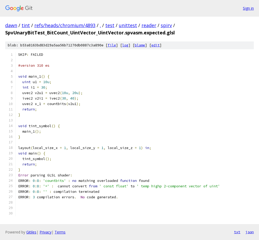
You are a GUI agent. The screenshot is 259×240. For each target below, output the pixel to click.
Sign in (248, 8)
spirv (166, 25)
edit (155, 45)
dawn (11, 25)
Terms (60, 232)
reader (148, 25)
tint (26, 25)
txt (237, 232)
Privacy (45, 232)
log (125, 45)
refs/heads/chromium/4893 (64, 25)
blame (140, 45)
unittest (128, 25)
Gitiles (31, 232)
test (109, 25)
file (112, 45)
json (249, 232)
